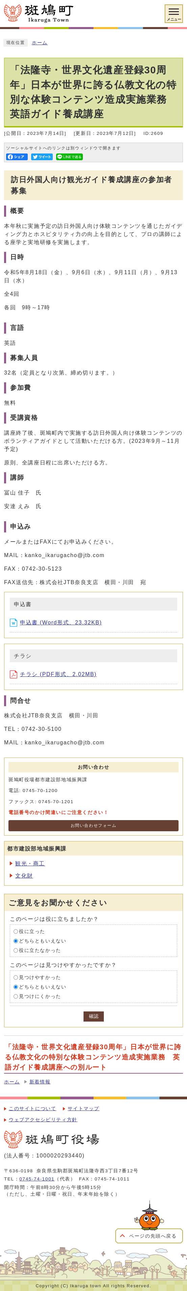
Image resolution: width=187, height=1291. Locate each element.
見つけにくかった (40, 996)
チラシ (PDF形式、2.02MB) (53, 674)
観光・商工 (30, 863)
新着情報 (39, 1081)
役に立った (32, 931)
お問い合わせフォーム (94, 825)
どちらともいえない (42, 940)
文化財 (24, 876)
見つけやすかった (40, 977)
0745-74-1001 (36, 1178)
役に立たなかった (40, 950)
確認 (93, 1016)
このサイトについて (32, 1108)
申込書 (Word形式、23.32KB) (56, 622)
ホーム (40, 42)
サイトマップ (83, 1108)
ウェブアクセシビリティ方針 (43, 1119)
